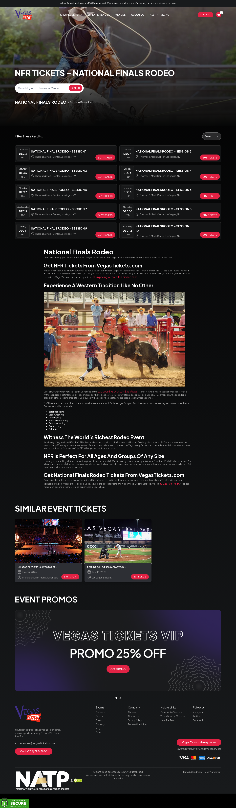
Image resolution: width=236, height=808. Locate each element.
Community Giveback (172, 756)
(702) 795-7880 (77, 529)
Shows (99, 765)
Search (75, 88)
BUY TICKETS (70, 620)
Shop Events (71, 14)
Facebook (198, 765)
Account (205, 14)
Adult (99, 779)
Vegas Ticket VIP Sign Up (173, 760)
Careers (132, 756)
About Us (137, 14)
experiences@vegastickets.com (32, 786)
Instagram (198, 756)
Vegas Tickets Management (199, 789)
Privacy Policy (135, 765)
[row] (66, 153)
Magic (99, 774)
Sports (99, 760)
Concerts (101, 756)
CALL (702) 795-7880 (33, 794)
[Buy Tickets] (105, 157)
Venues (120, 14)
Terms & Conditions (139, 770)
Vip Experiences (98, 14)
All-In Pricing (160, 14)
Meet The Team (168, 765)
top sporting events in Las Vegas (130, 404)
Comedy (101, 770)
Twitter (197, 760)
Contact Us (134, 760)
